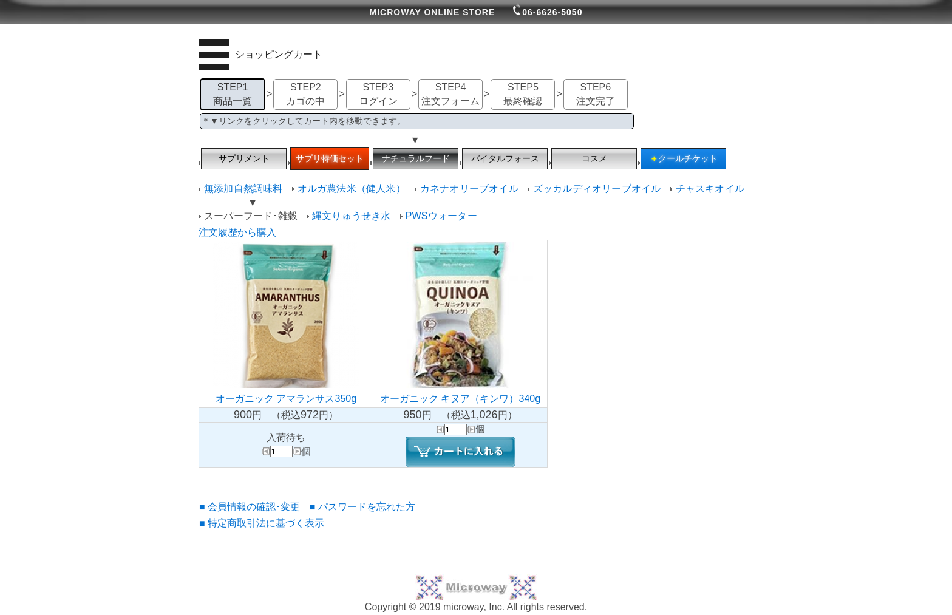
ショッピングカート (278, 54)
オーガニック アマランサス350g (286, 398)
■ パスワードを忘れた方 (362, 506)
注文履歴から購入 (237, 232)
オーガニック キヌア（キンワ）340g (460, 398)
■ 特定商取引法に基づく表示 (261, 523)
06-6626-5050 (547, 12)
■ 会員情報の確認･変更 (249, 506)
